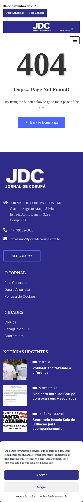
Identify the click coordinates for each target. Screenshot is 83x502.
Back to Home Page (41, 122)
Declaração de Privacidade (53, 496)
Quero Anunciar (15, 12)
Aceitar (41, 475)
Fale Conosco (36, 12)
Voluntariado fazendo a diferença (52, 370)
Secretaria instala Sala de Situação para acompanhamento (54, 424)
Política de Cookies (26, 496)
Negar (41, 487)
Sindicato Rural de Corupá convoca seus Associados (55, 396)
